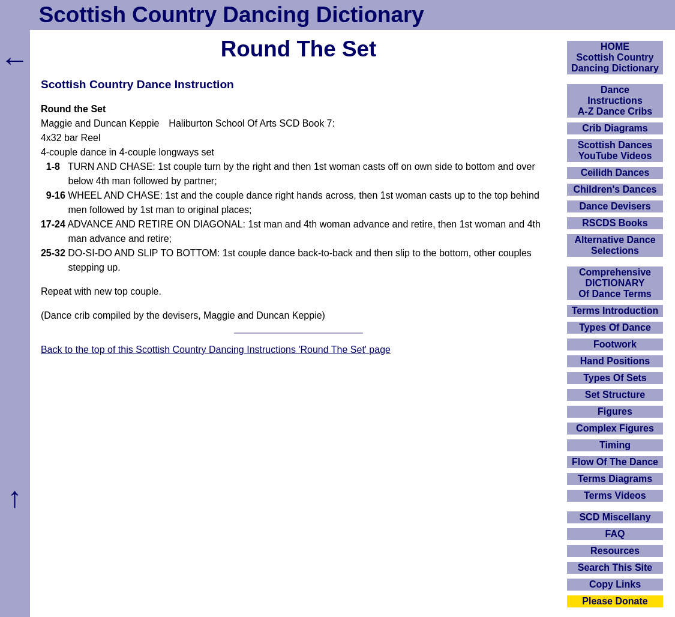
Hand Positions (615, 361)
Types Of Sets (615, 378)
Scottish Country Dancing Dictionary (231, 14)
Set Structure (615, 395)
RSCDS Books (614, 223)
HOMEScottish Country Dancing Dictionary (615, 57)
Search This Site (615, 567)
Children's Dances (615, 189)
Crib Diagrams (614, 128)
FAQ (615, 534)
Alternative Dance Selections (614, 245)
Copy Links (615, 584)
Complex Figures (615, 428)
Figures (615, 411)
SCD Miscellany (614, 517)
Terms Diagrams (615, 479)
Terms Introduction (615, 310)
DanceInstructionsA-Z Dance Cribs (615, 100)
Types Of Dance (615, 327)
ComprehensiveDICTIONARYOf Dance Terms (615, 283)
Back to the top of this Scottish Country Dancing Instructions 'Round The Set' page (216, 350)
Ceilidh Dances (615, 172)
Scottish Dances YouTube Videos (615, 150)
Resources (615, 551)
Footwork (615, 344)
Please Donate (614, 601)
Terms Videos (615, 495)
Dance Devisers (614, 206)
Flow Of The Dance (615, 462)
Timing (615, 445)
